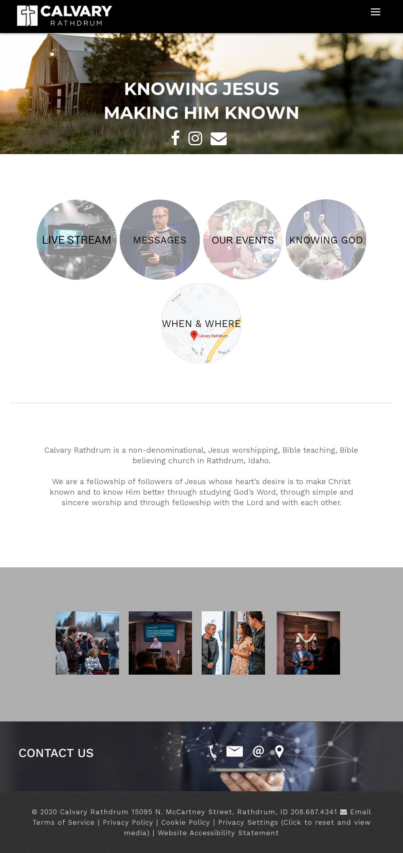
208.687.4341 (314, 812)
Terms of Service (63, 822)
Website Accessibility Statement (218, 833)
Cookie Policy (185, 822)
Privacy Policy (128, 822)
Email (360, 812)
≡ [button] (375, 13)
